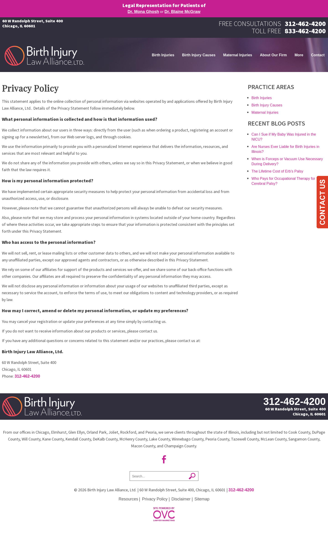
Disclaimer (181, 499)
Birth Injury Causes (198, 55)
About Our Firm (273, 55)
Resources (128, 499)
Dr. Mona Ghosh (143, 11)
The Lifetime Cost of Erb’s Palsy (277, 171)
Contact (318, 55)
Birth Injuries (163, 55)
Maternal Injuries (237, 55)
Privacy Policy (154, 499)
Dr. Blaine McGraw (182, 11)
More (299, 55)
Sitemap (202, 499)
